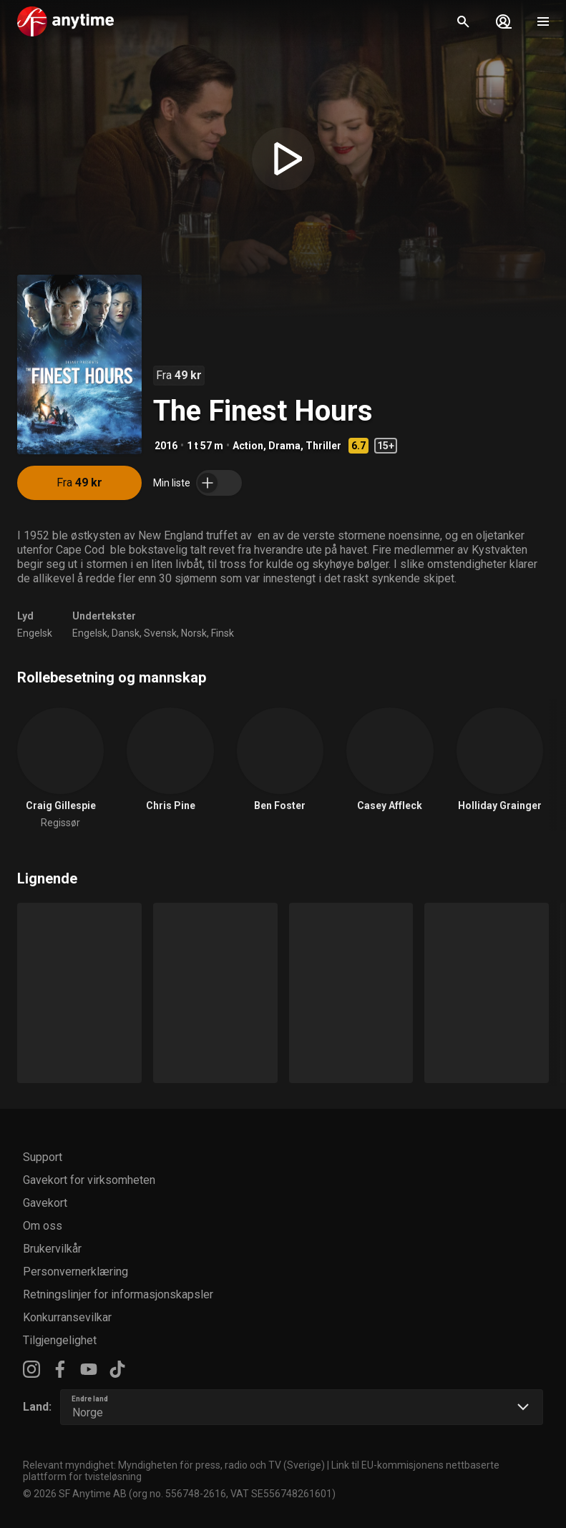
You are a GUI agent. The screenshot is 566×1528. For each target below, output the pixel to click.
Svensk (160, 633)
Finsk (222, 633)
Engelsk (34, 633)
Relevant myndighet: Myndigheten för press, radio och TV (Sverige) (174, 1465)
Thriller (323, 445)
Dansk (126, 633)
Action (248, 445)
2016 (166, 445)
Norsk (194, 633)
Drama (284, 445)
